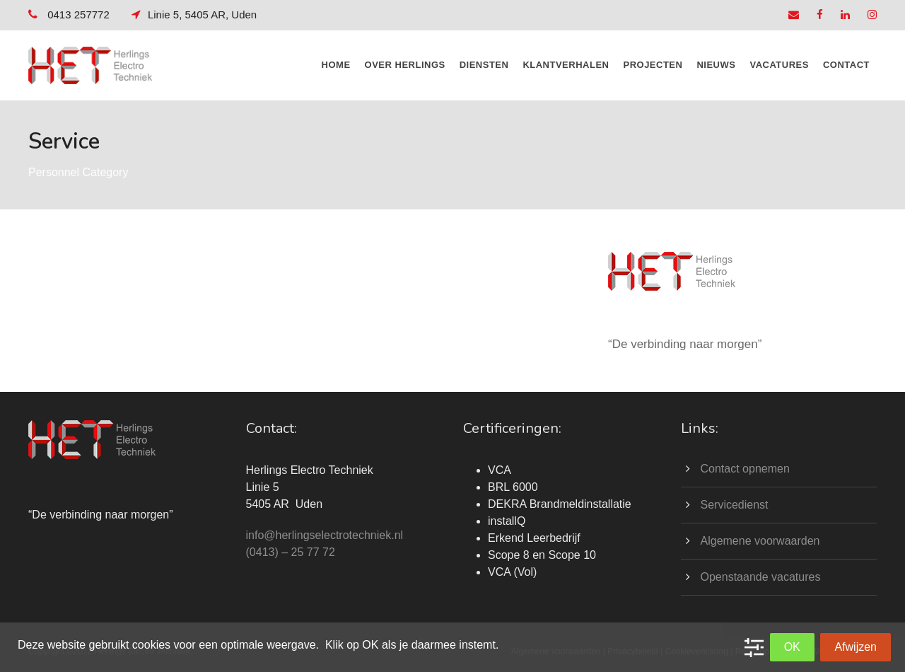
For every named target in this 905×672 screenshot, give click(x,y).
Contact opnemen (745, 469)
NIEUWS (715, 64)
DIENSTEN (484, 64)
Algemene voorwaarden (760, 541)
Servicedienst (735, 505)
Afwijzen (855, 647)
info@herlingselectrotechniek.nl (325, 535)
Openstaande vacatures (761, 577)
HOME (336, 64)
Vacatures (778, 64)
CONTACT (846, 64)
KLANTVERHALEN (565, 64)
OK (792, 647)
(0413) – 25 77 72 (290, 552)
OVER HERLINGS (405, 64)
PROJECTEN (652, 64)
